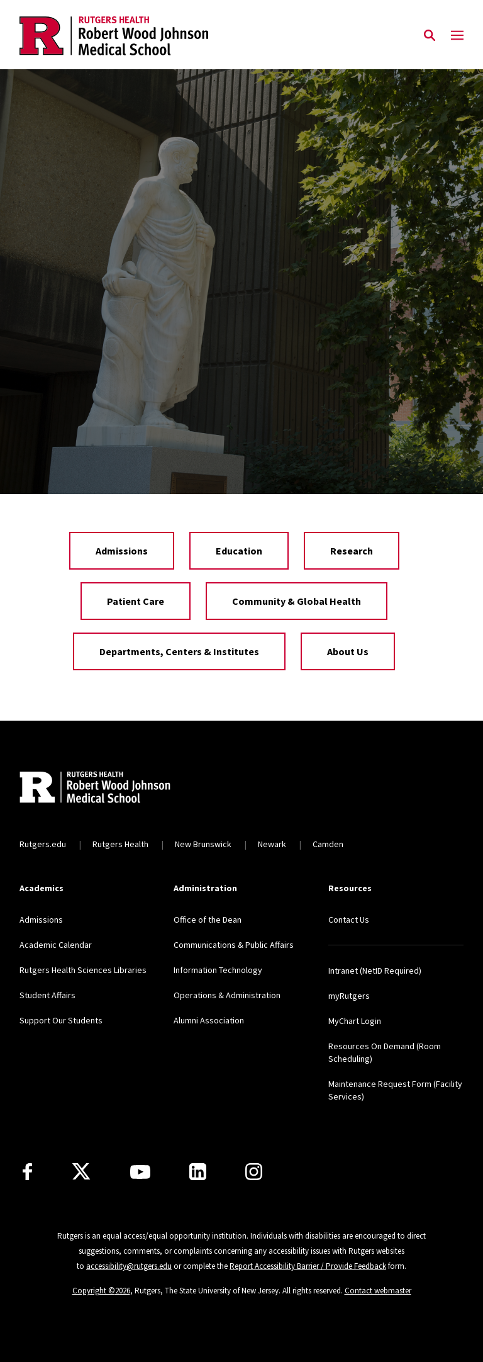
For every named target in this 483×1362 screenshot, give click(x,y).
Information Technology (218, 970)
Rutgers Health (120, 844)
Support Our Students (61, 1020)
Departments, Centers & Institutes (179, 651)
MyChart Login (354, 1021)
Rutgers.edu (42, 844)
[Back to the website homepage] (113, 35)
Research (351, 550)
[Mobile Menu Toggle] (457, 36)
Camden (328, 844)
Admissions (122, 550)
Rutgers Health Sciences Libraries (83, 970)
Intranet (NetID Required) (374, 970)
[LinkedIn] (197, 1171)
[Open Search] (429, 36)
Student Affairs (47, 995)
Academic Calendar (55, 944)
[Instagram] (253, 1171)
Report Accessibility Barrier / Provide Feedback (308, 1266)
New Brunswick (203, 844)
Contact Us (348, 919)
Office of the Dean (208, 919)
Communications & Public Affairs (234, 944)
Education (239, 550)
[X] (81, 1172)
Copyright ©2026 (101, 1290)
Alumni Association (209, 1020)
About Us (348, 651)
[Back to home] (102, 788)
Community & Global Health (296, 601)
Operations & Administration (227, 995)
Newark (272, 844)
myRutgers (349, 995)
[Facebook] (27, 1171)
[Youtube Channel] (140, 1172)
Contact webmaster (378, 1290)
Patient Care (135, 601)
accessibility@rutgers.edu (129, 1266)
